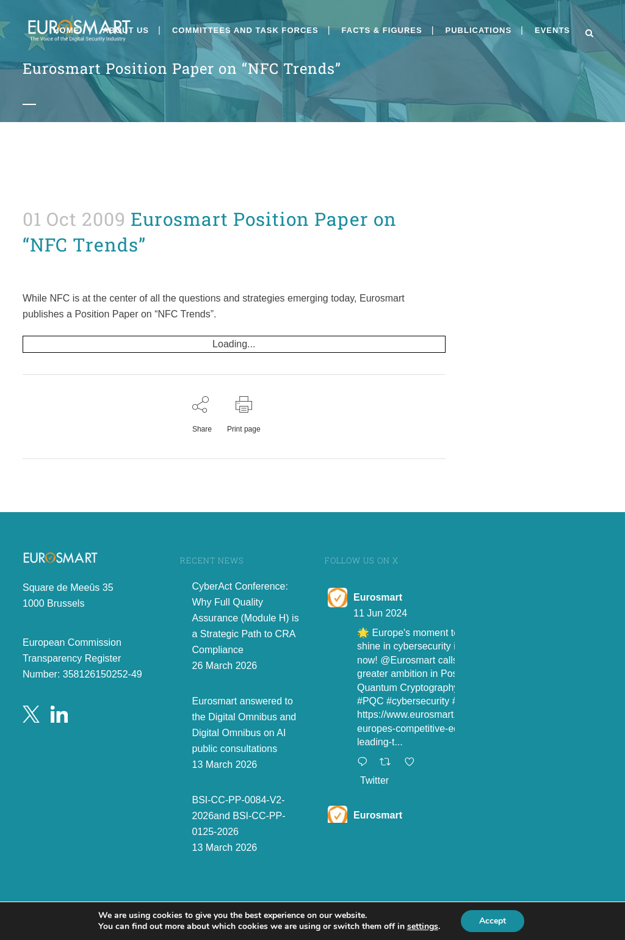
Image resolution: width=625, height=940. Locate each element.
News (29, 267)
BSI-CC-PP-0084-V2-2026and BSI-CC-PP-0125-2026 (239, 816)
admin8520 (36, 267)
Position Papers (32, 267)
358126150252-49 (102, 674)
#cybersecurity (417, 701)
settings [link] (422, 926)
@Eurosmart (407, 660)
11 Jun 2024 (380, 613)
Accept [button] (492, 921)
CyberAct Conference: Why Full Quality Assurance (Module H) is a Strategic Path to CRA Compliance (245, 618)
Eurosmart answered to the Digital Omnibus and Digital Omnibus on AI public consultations (244, 725)
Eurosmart (377, 597)
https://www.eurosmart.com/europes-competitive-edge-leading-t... (417, 728)
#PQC (370, 701)
